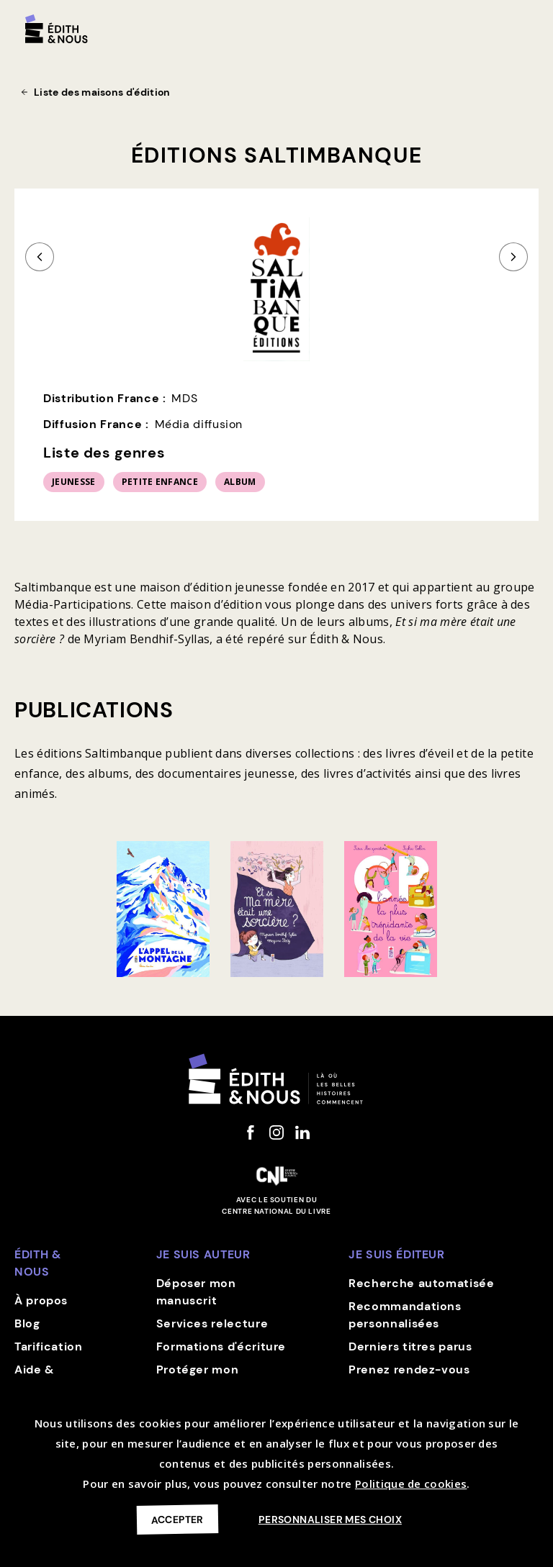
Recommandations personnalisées (405, 1315)
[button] (526, 23)
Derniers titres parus (410, 1346)
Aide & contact (38, 1378)
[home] (56, 28)
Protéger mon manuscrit (197, 1378)
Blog (27, 1323)
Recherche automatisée (421, 1283)
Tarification (48, 1346)
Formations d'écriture (221, 1346)
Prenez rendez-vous (409, 1369)
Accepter (177, 1519)
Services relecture (212, 1323)
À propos (41, 1300)
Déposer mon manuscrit (196, 1292)
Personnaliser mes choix (330, 1519)
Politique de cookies (411, 1483)
